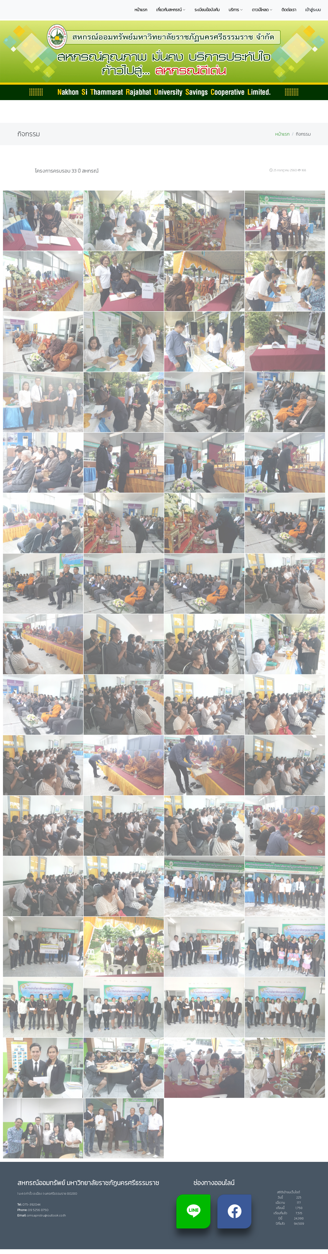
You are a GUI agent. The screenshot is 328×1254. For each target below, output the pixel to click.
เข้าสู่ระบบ (313, 10)
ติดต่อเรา (289, 10)
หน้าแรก (282, 134)
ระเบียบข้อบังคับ (207, 10)
